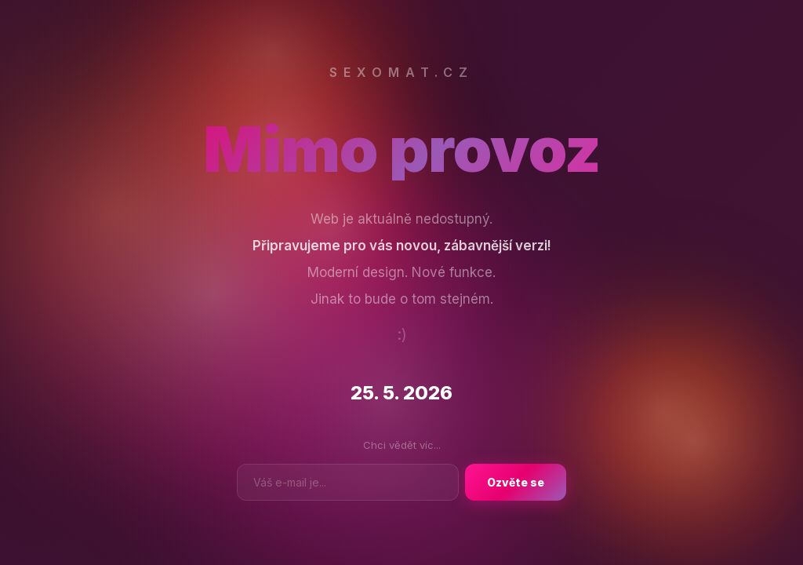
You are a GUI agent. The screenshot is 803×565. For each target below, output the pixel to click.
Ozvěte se (515, 482)
